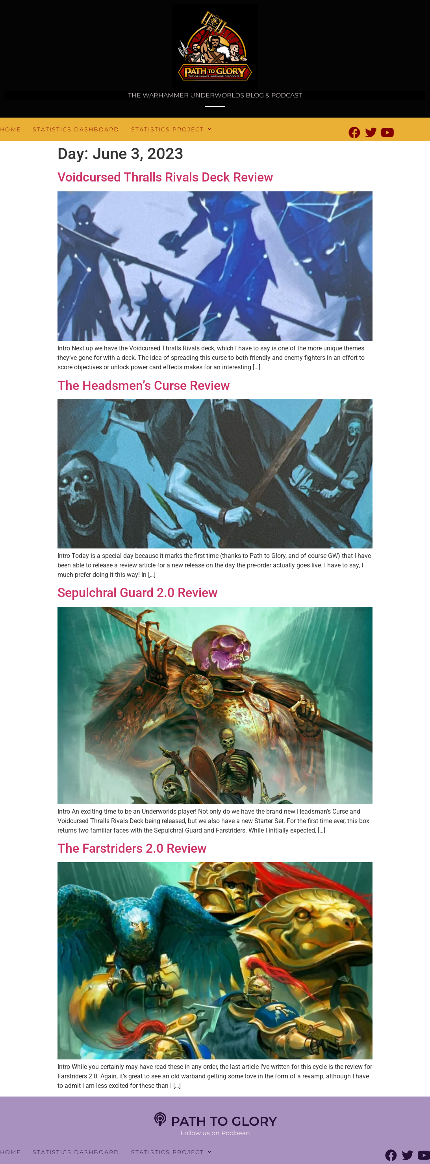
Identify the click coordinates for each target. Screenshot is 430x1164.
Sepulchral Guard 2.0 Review (137, 592)
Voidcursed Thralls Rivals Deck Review (165, 177)
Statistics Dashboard (76, 129)
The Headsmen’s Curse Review (143, 385)
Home (10, 129)
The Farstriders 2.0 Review (132, 848)
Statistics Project (171, 129)
